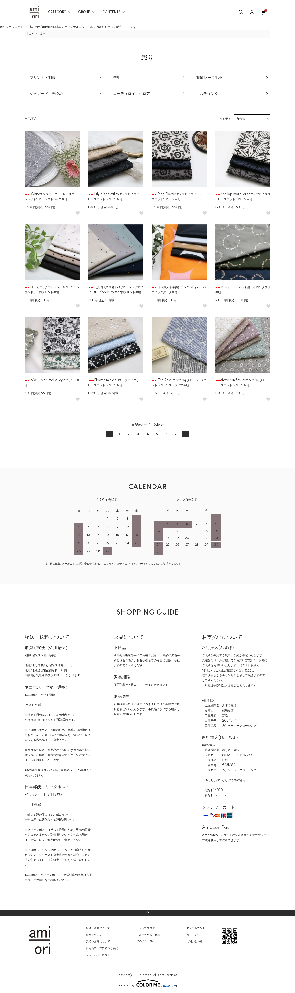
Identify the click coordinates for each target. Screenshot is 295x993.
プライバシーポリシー (99, 955)
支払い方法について (98, 941)
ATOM (149, 941)
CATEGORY (57, 12)
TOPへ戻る (147, 913)
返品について (94, 935)
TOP (30, 33)
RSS (139, 941)
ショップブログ (145, 928)
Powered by (147, 983)
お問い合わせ (194, 941)
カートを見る (194, 935)
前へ (109, 434)
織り (42, 33)
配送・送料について (98, 928)
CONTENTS (111, 12)
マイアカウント (195, 928)
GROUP (84, 12)
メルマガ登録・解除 (148, 935)
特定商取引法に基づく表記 (102, 948)
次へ (185, 434)
